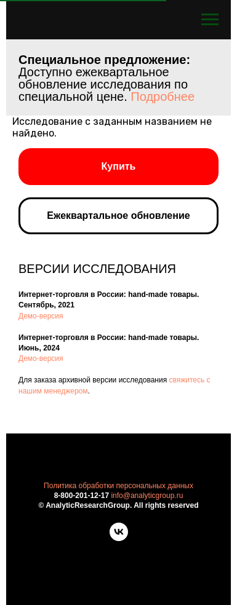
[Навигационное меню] (210, 20)
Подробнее (163, 96)
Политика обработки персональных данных (118, 485)
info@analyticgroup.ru (147, 495)
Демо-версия (40, 316)
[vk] (119, 538)
